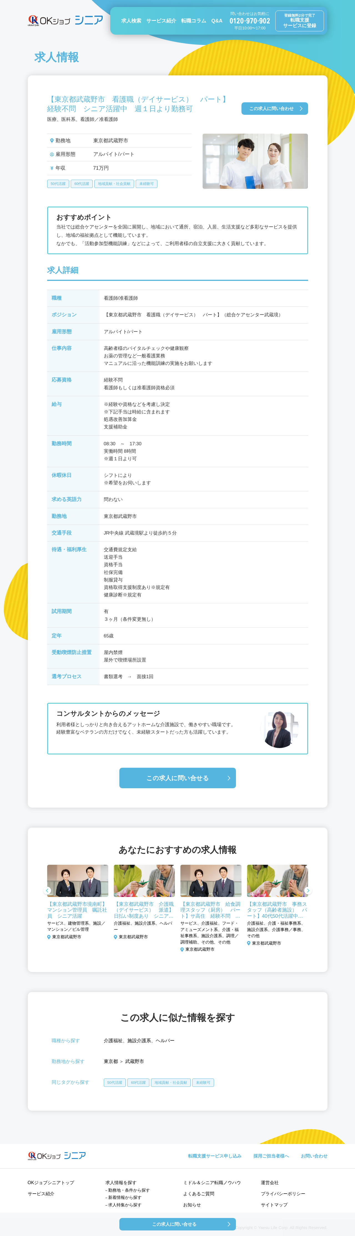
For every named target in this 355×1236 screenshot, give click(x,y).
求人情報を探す (121, 1182)
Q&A (216, 21)
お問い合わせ (314, 1156)
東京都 (111, 1061)
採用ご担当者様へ (271, 1156)
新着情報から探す (125, 1197)
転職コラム (193, 21)
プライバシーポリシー (283, 1193)
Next (308, 891)
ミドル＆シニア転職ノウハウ (212, 1182)
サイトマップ (274, 1204)
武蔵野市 (134, 1061)
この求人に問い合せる (177, 778)
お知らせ (192, 1204)
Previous (47, 891)
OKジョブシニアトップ (51, 1182)
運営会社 (270, 1182)
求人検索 (131, 21)
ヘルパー (165, 1040)
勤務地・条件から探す (129, 1190)
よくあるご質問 (198, 1193)
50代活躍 (58, 184)
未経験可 (146, 184)
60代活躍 (81, 184)
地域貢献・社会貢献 (114, 184)
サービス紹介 (161, 21)
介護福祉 (113, 1040)
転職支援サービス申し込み (214, 1156)
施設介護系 (139, 1040)
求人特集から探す (125, 1204)
